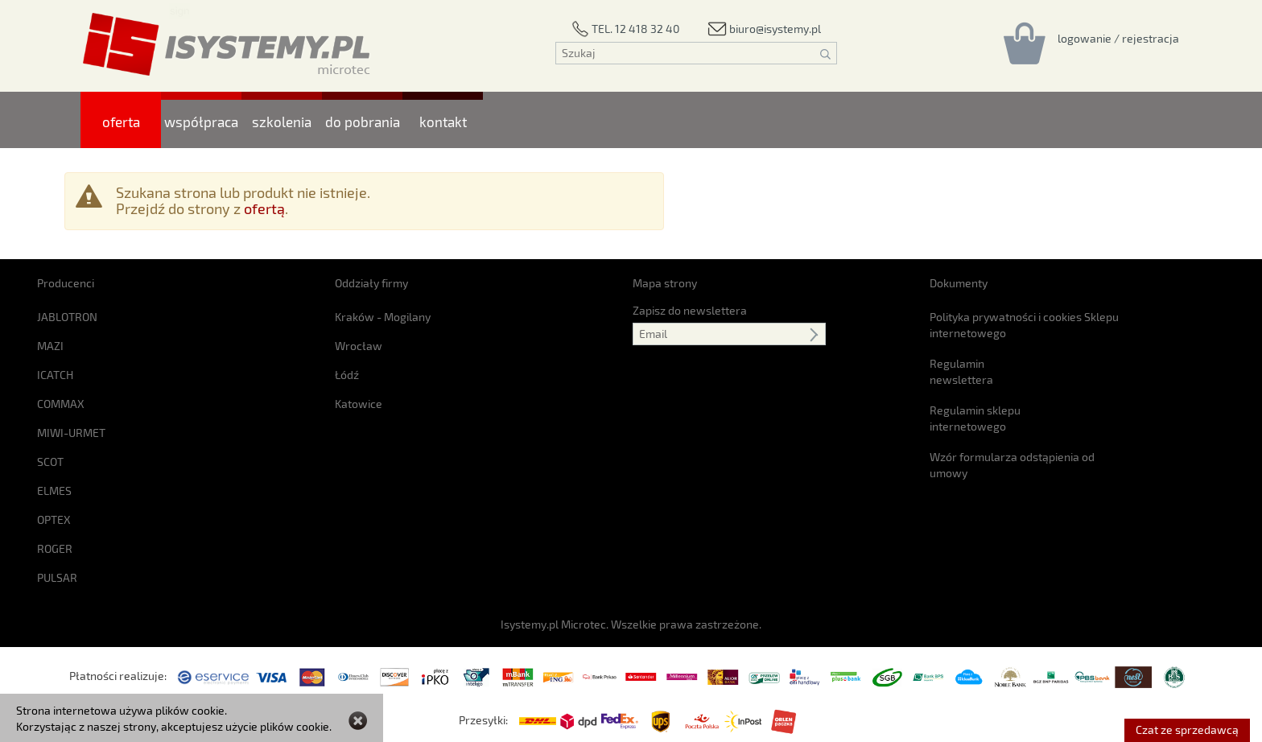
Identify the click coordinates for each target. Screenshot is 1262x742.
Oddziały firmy (371, 283)
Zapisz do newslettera (690, 310)
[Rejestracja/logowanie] (1118, 38)
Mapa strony (665, 283)
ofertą (264, 208)
